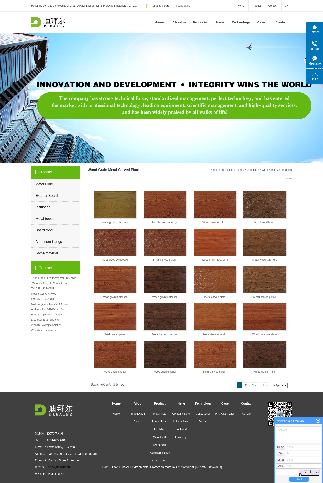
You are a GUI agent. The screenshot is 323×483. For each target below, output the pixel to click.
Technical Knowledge (181, 433)
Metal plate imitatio (264, 371)
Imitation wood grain (164, 259)
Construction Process (203, 417)
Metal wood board (264, 222)
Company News (181, 413)
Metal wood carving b (264, 259)
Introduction (138, 413)
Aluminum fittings (49, 242)
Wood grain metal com (115, 222)
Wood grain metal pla (214, 222)
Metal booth (45, 219)
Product (256, 5)
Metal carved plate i (264, 297)
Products (200, 22)
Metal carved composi (164, 334)
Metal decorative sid (214, 334)
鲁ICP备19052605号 (209, 467)
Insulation (43, 207)
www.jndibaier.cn (51, 325)
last (265, 385)
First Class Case (224, 413)
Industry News (181, 421)
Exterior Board (47, 196)
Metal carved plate (214, 297)
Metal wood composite (115, 259)
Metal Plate (44, 184)
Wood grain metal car (115, 297)
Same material (47, 253)
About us (179, 22)
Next (254, 385)
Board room (45, 230)
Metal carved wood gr (164, 222)
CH (286, 5)
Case (261, 22)
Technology (241, 22)
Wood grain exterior (114, 371)
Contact (272, 5)
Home (240, 5)
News (220, 22)
